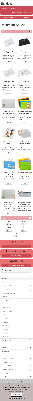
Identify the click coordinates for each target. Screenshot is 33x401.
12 (22, 224)
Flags (4, 315)
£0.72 (24, 62)
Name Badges (6, 326)
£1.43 (24, 122)
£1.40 (8, 122)
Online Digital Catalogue (16, 251)
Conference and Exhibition (13, 17)
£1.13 (24, 92)
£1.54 (24, 152)
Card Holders (6, 300)
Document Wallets (26, 17)
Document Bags (7, 307)
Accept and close (16, 394)
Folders (5, 318)
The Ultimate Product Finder (16, 265)
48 (25, 224)
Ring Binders (6, 336)
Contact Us (12, 9)
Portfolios (5, 329)
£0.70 (8, 62)
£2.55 (24, 213)
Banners (5, 296)
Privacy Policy (12, 398)
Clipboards (6, 304)
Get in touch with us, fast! (16, 246)
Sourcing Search (16, 261)
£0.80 (8, 92)
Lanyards (5, 322)
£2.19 (24, 183)
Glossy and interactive (16, 255)
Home (4, 9)
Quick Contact (16, 242)
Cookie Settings (20, 398)
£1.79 (8, 183)
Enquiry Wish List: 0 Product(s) (21, 12)
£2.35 (8, 213)
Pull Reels (5, 333)
